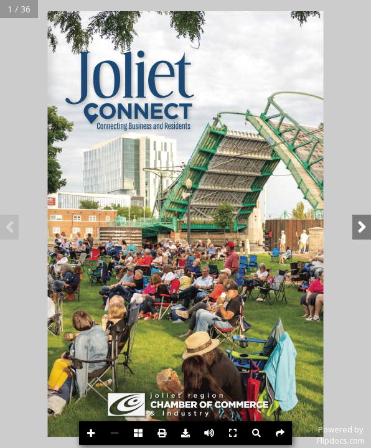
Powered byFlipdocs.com (341, 435)
